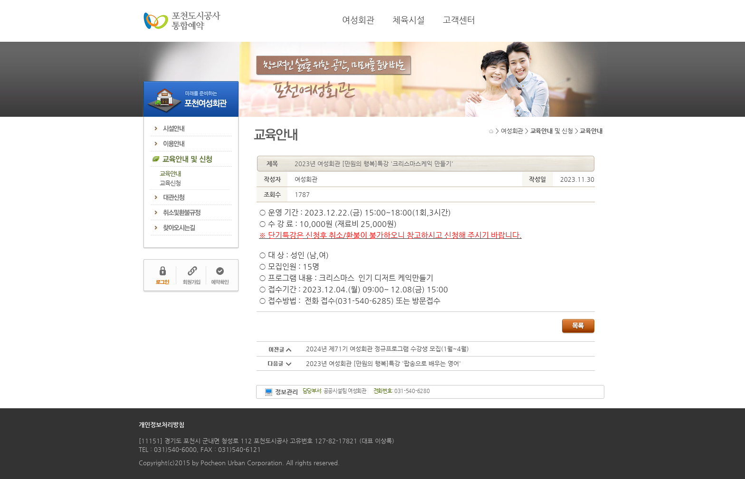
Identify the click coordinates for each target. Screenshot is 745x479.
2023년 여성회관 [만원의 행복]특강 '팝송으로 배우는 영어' (383, 363)
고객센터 (459, 20)
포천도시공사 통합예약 (181, 20)
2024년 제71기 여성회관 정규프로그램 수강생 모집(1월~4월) (387, 348)
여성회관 (358, 20)
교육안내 (170, 173)
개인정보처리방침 (161, 424)
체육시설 (408, 20)
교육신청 (170, 183)
